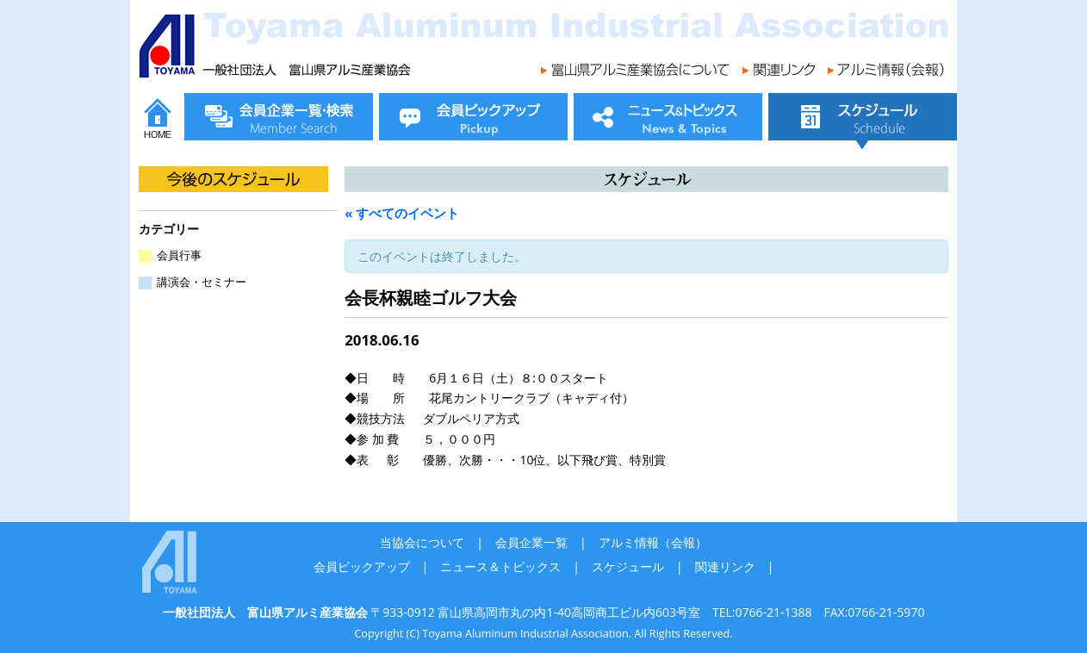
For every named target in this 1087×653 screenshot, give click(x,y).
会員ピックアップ (362, 566)
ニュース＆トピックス (500, 566)
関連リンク (725, 566)
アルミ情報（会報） (653, 542)
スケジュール (628, 566)
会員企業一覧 (531, 542)
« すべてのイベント (402, 212)
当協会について (422, 542)
